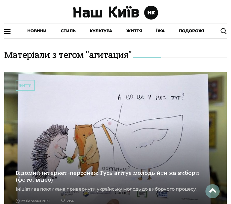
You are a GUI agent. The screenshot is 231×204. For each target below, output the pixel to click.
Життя (134, 30)
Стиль (68, 30)
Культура (101, 30)
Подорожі (191, 30)
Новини (37, 30)
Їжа (160, 30)
